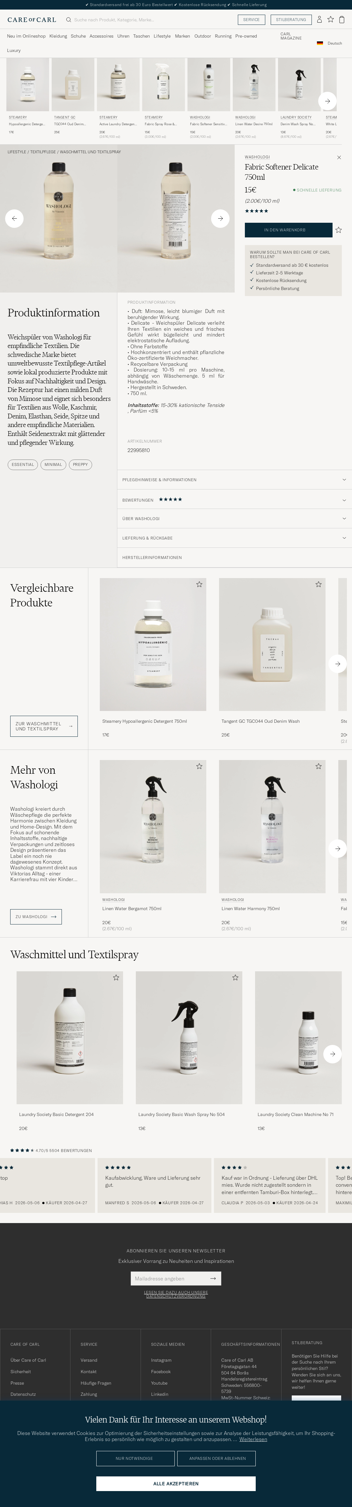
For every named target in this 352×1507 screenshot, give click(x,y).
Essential (23, 464)
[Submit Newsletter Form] (213, 1278)
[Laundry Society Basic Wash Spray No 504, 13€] (189, 1051)
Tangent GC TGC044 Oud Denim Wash (261, 721)
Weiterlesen (253, 1439)
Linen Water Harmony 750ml (251, 908)
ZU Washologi (36, 917)
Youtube (159, 1383)
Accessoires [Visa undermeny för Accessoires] (102, 36)
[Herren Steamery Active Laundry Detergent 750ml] (118, 84)
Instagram (161, 1360)
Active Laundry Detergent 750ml (117, 124)
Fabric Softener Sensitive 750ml (208, 124)
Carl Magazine (291, 36)
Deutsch (335, 43)
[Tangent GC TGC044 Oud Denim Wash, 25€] (73, 98)
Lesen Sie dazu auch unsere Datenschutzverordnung (176, 1294)
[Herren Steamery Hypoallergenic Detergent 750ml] (27, 84)
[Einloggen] (319, 20)
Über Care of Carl (28, 1360)
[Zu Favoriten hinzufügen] (198, 585)
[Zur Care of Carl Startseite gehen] (32, 19)
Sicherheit (21, 1371)
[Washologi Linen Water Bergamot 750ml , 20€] (153, 846)
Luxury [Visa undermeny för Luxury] (13, 50)
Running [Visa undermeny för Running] (223, 36)
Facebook (161, 1371)
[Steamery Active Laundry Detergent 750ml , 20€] (118, 98)
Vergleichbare (42, 595)
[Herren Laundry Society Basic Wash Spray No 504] (189, 1037)
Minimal (53, 464)
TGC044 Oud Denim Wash (69, 124)
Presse (17, 1383)
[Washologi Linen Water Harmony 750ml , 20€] (272, 846)
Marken (182, 36)
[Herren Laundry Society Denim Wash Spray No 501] (299, 84)
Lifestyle (17, 152)
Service (251, 19)
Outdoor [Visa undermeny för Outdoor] (202, 36)
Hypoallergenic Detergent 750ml (27, 124)
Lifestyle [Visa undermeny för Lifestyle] (162, 36)
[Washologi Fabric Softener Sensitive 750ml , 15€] (208, 98)
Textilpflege (43, 152)
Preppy (80, 464)
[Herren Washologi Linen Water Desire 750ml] (254, 84)
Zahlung (89, 1394)
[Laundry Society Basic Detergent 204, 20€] (69, 1051)
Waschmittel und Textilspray (90, 152)
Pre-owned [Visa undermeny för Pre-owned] (246, 36)
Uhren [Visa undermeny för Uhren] (123, 36)
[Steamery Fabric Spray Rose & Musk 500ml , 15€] (163, 98)
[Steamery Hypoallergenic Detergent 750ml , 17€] (27, 98)
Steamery (18, 117)
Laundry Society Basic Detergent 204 (56, 1114)
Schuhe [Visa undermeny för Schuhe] (78, 36)
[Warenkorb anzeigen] (342, 19)
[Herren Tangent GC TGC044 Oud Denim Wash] (73, 84)
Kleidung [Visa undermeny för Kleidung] (58, 36)
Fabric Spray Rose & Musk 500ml (159, 124)
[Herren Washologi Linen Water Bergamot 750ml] (153, 826)
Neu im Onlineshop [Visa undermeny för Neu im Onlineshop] (26, 36)
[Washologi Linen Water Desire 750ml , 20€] (254, 98)
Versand (89, 1360)
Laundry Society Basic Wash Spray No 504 (181, 1114)
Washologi (200, 117)
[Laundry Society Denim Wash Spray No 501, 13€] (299, 98)
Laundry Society (296, 117)
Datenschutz (23, 1394)
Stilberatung (291, 19)
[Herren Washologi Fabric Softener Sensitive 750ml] (208, 84)
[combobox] (335, 43)
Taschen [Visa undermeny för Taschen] (141, 36)
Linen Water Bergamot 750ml (132, 908)
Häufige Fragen (96, 1383)
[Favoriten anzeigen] (330, 19)
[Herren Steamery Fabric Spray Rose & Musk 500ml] (163, 84)
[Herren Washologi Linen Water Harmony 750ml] (272, 826)
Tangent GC (65, 117)
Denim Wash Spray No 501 (297, 124)
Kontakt (89, 1371)
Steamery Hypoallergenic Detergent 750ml (144, 721)
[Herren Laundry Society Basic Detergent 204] (70, 1037)
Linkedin (159, 1394)
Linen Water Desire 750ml (254, 124)
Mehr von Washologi (34, 777)
